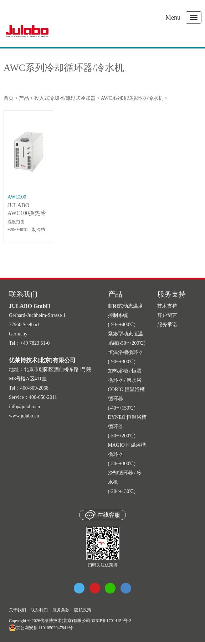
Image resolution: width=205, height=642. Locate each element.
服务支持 (171, 294)
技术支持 (167, 306)
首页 (9, 98)
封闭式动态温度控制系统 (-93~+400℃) (125, 315)
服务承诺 (167, 324)
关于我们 (17, 609)
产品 (24, 98)
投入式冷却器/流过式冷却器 (65, 98)
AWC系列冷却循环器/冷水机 (64, 68)
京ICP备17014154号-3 (111, 620)
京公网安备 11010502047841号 (41, 627)
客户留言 (167, 315)
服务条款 (61, 609)
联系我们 (39, 609)
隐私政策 (82, 609)
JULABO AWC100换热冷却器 (26, 213)
